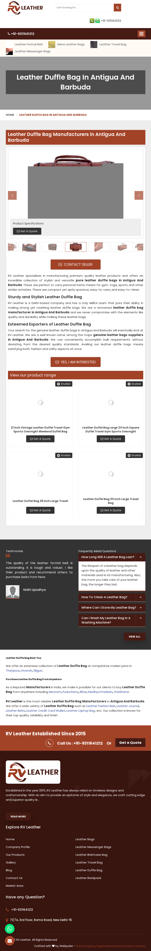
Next (139, 195)
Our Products (15, 855)
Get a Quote (130, 742)
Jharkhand (121, 692)
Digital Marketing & (108, 946)
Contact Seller (75, 264)
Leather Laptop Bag (80, 711)
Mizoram (55, 692)
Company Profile (18, 847)
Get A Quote (40, 439)
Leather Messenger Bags (28, 51)
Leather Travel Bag (108, 44)
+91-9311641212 (105, 20)
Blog (9, 870)
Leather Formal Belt (24, 44)
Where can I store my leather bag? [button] (108, 607)
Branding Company (133, 946)
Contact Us (14, 878)
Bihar (83, 692)
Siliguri (37, 670)
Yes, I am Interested (75, 362)
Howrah (26, 670)
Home (10, 115)
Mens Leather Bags (66, 44)
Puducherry (70, 692)
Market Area (14, 886)
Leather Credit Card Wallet (45, 711)
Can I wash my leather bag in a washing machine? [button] (105, 620)
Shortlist (63, 384)
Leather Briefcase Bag (91, 855)
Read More (18, 816)
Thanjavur (13, 670)
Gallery (11, 862)
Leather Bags (85, 839)
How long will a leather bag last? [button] (107, 557)
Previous (12, 195)
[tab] (112, 557)
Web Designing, (86, 946)
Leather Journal (128, 706)
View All (135, 636)
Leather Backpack (88, 878)
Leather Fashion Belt (100, 706)
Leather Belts (15, 711)
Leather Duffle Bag (89, 870)
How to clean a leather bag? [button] (104, 597)
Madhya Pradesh (100, 692)
